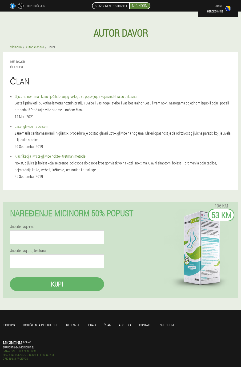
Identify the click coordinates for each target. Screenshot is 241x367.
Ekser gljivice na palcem (31, 126)
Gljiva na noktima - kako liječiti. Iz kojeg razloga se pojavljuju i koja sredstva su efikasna (76, 96)
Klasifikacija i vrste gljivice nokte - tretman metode (50, 156)
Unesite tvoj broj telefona (28, 250)
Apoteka (125, 325)
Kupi (57, 284)
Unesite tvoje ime (22, 226)
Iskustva (9, 325)
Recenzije (73, 325)
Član (107, 325)
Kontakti (145, 325)
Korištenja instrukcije (40, 325)
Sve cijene (167, 325)
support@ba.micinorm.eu (19, 347)
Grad (92, 325)
